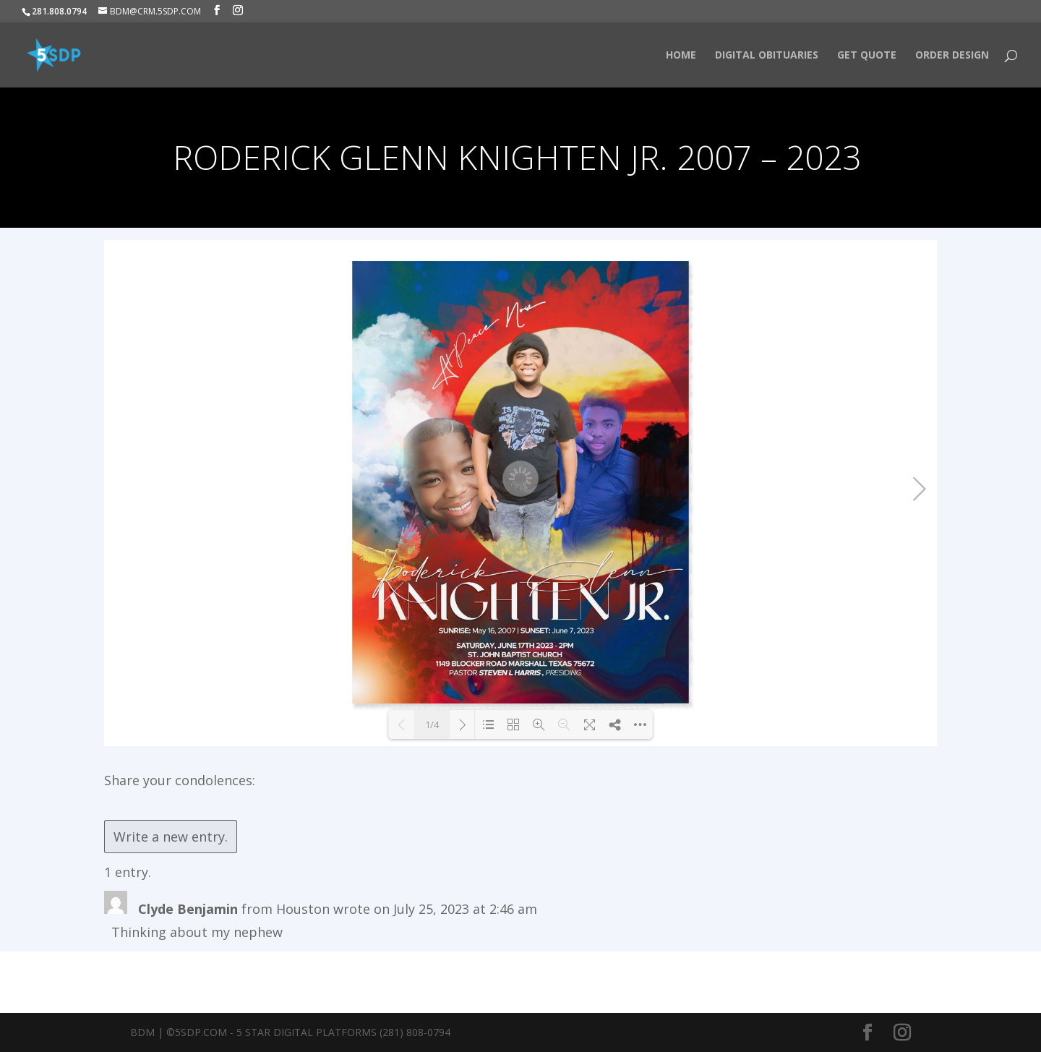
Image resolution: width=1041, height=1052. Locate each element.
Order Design (952, 55)
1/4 (432, 724)
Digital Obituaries (766, 55)
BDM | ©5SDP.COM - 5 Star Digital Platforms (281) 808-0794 (290, 1032)
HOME (681, 55)
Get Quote (866, 55)
